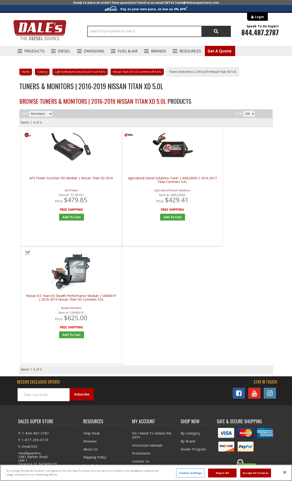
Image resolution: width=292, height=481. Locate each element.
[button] (159, 31)
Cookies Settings (190, 473)
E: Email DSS (27, 333)
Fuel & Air (128, 51)
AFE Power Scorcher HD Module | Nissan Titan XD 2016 (52, 180)
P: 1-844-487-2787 (33, 320)
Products (34, 51)
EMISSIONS (94, 51)
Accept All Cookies (256, 473)
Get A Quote (219, 51)
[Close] (285, 472)
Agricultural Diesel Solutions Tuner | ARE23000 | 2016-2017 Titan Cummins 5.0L (115, 181)
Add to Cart (53, 217)
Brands (158, 51)
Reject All (222, 473)
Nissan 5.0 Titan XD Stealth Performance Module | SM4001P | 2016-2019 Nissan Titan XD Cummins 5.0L (179, 181)
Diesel (64, 51)
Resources (190, 51)
